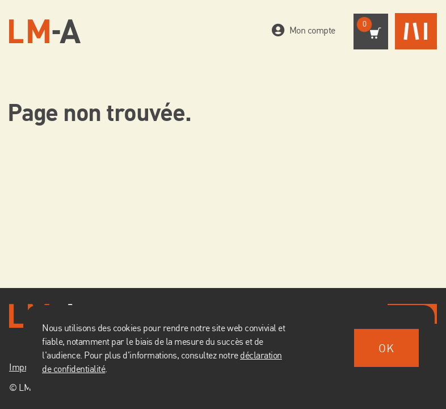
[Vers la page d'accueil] (45, 31)
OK (386, 348)
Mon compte (310, 30)
